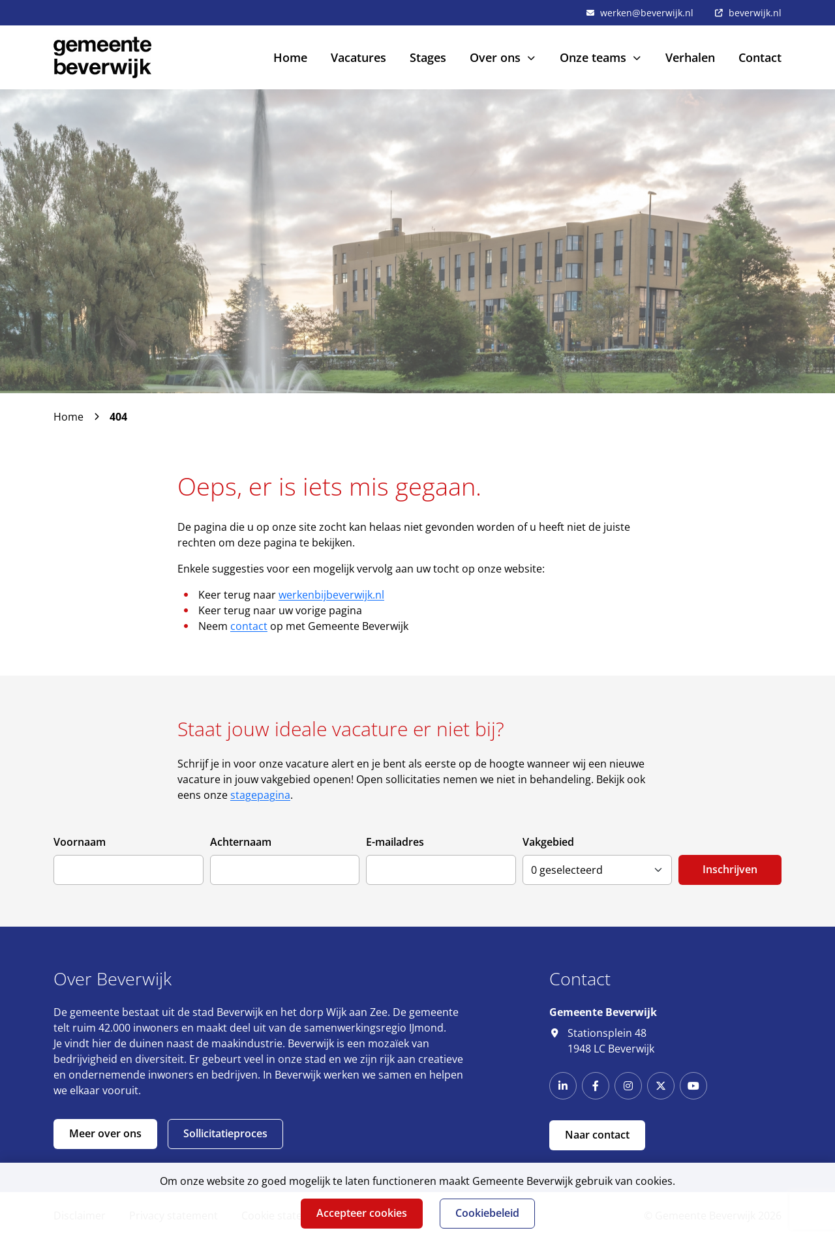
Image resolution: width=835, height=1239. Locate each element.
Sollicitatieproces (225, 1133)
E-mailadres (395, 842)
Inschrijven (730, 869)
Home (68, 417)
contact (248, 626)
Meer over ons (105, 1133)
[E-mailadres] (441, 870)
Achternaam (240, 842)
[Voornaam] (128, 870)
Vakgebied (548, 842)
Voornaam (79, 842)
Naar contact (597, 1134)
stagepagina (260, 795)
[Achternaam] (285, 870)
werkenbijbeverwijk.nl (331, 595)
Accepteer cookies (361, 1213)
